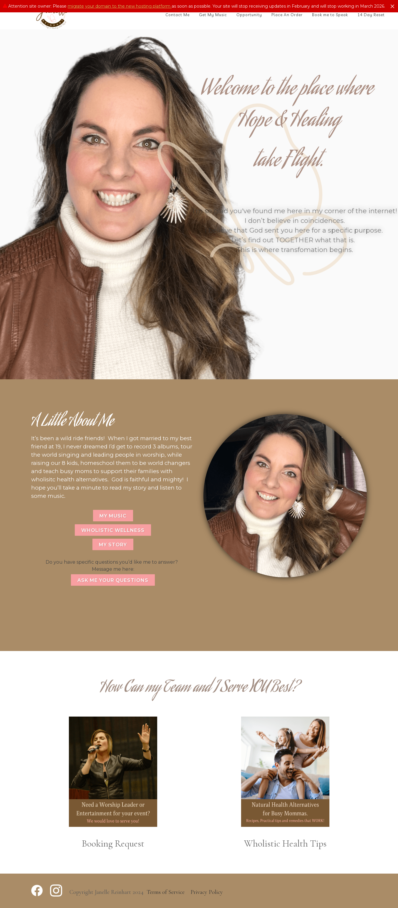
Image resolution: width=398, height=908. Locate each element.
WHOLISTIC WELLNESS (113, 530)
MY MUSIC (113, 516)
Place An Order (287, 14)
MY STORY (113, 545)
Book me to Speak (330, 14)
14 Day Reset (371, 14)
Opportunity (249, 14)
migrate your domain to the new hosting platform (120, 6)
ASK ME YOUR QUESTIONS (112, 580)
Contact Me (177, 14)
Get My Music (213, 14)
